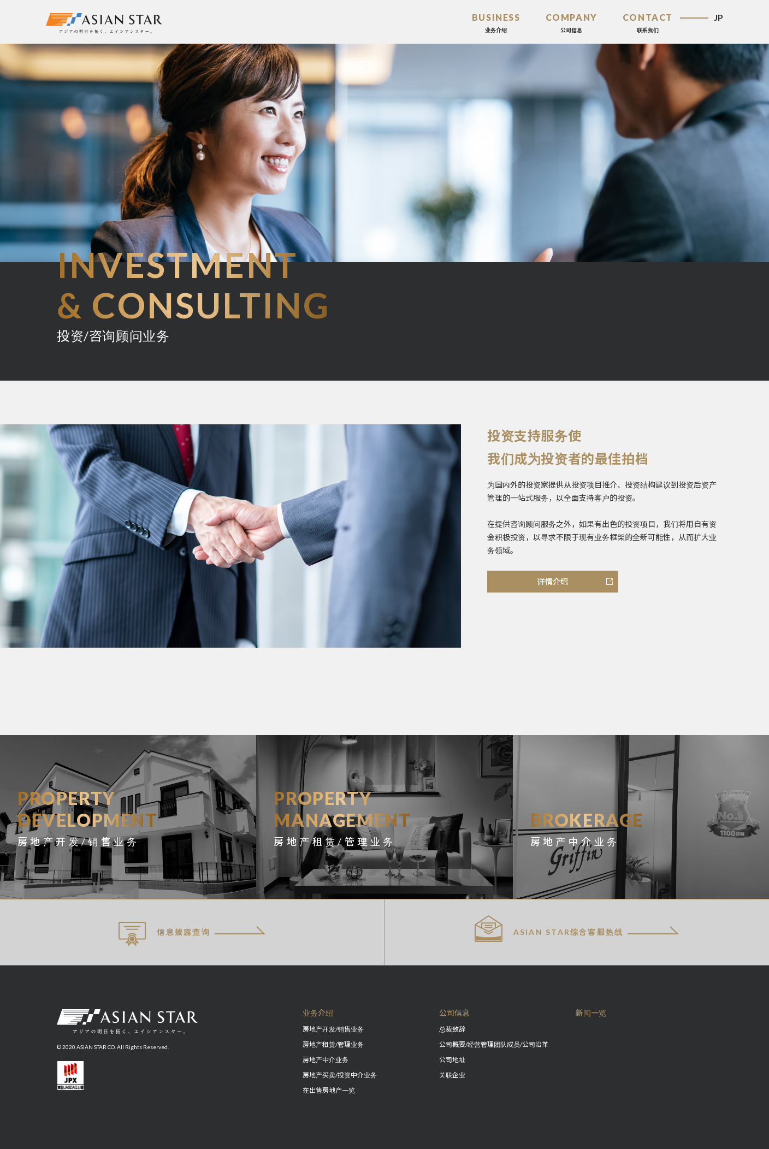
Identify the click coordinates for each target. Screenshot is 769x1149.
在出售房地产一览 (329, 1090)
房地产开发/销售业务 (333, 1029)
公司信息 (454, 1013)
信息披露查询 (164, 934)
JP (718, 17)
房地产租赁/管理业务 (333, 1044)
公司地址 (452, 1060)
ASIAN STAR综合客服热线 (549, 928)
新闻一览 (591, 1013)
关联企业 (452, 1075)
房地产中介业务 (325, 1060)
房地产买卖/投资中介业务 (340, 1075)
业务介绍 (318, 1013)
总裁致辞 (452, 1029)
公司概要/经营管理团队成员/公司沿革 (493, 1044)
